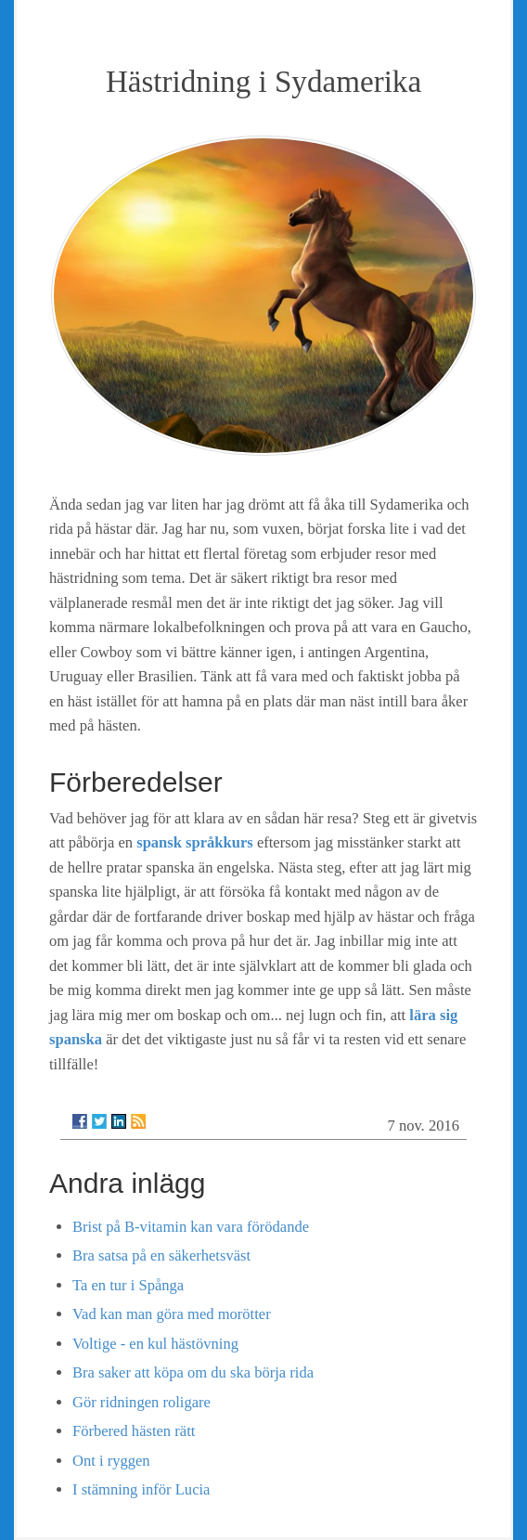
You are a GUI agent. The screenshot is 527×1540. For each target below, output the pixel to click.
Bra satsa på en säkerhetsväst (161, 1255)
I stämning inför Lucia (141, 1489)
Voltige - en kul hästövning (155, 1343)
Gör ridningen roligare (141, 1402)
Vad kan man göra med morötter (171, 1314)
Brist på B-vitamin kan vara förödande (190, 1227)
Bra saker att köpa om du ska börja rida (193, 1372)
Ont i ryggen (111, 1460)
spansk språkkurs (194, 842)
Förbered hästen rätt (133, 1431)
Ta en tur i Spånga (128, 1285)
